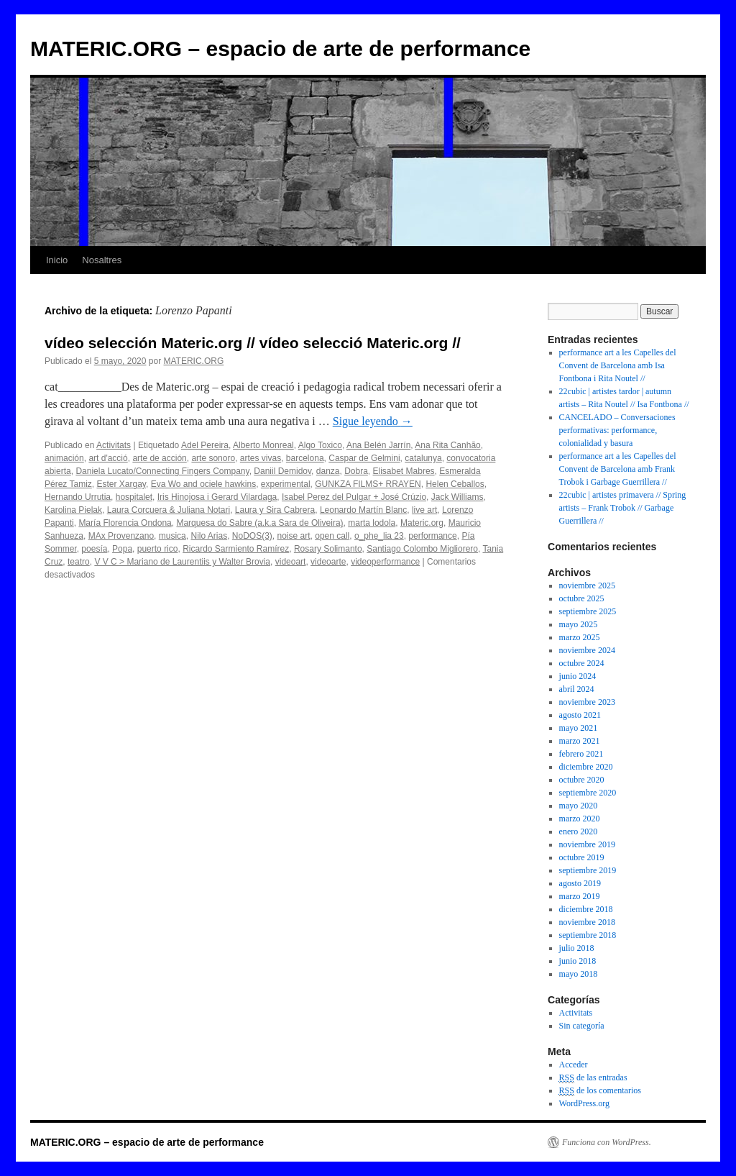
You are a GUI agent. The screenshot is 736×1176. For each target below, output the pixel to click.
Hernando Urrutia (78, 497)
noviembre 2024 (587, 650)
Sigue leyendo (373, 421)
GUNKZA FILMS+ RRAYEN (367, 484)
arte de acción (159, 458)
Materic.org (421, 523)
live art (424, 510)
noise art (293, 536)
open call (332, 536)
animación (64, 458)
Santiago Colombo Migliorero (422, 549)
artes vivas (260, 458)
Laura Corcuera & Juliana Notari (168, 510)
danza (328, 471)
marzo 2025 (579, 637)
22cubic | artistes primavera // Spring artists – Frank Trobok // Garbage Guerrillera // (622, 508)
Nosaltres (101, 260)
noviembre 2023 (587, 702)
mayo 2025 (578, 624)
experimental (285, 484)
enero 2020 (578, 831)
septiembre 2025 (588, 611)
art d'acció (107, 458)
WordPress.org (584, 1103)
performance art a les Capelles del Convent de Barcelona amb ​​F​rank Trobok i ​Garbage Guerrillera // (617, 469)
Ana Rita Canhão (447, 445)
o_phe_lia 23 (379, 536)
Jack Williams (457, 497)
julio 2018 (576, 948)
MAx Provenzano (121, 536)
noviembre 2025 (587, 585)
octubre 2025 (581, 598)
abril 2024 (576, 689)
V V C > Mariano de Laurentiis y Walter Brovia (182, 562)
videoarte (328, 562)
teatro (79, 562)
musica (172, 536)
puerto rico (157, 549)
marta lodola (371, 523)
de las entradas (593, 1077)
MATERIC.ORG (193, 361)
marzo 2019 (579, 896)
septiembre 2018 (588, 935)
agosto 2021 (580, 715)
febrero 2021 (581, 754)
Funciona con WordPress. (606, 1142)
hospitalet (134, 497)
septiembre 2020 (588, 793)
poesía (94, 549)
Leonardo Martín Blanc (363, 510)
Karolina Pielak (73, 510)
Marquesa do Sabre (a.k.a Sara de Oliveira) (259, 523)
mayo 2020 (578, 806)
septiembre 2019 (588, 870)
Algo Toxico (320, 445)
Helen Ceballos (455, 484)
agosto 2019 (580, 883)
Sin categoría (581, 1026)
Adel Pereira (205, 445)
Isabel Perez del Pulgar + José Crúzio (354, 497)
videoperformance (385, 562)
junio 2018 (578, 961)
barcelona (305, 458)
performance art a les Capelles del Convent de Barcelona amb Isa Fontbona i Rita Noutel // (617, 365)
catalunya (423, 458)
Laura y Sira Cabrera (275, 510)
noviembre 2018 (587, 922)
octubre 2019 (581, 857)
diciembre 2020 (586, 767)
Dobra (356, 471)
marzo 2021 (579, 741)
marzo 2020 (579, 818)
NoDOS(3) (252, 536)
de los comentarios (600, 1090)
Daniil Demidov (282, 471)
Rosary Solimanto (328, 549)
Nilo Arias (208, 536)
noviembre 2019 (587, 844)
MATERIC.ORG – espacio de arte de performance (280, 48)
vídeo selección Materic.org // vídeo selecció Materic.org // (253, 342)
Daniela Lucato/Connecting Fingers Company (162, 471)
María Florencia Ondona (124, 523)
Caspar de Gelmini (364, 458)
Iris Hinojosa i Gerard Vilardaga (217, 497)
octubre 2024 (581, 663)
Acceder (573, 1064)
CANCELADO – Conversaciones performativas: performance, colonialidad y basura (617, 430)
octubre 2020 (581, 780)
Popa (122, 549)
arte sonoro (213, 458)
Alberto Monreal (263, 445)
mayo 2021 (578, 728)
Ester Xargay (120, 484)
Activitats (113, 445)
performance (432, 536)
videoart (290, 562)
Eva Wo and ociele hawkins (204, 484)
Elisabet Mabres (404, 471)
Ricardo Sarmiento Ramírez (236, 549)
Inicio (57, 260)
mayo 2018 (578, 974)
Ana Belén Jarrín (378, 445)
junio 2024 (578, 676)
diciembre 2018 (586, 909)
